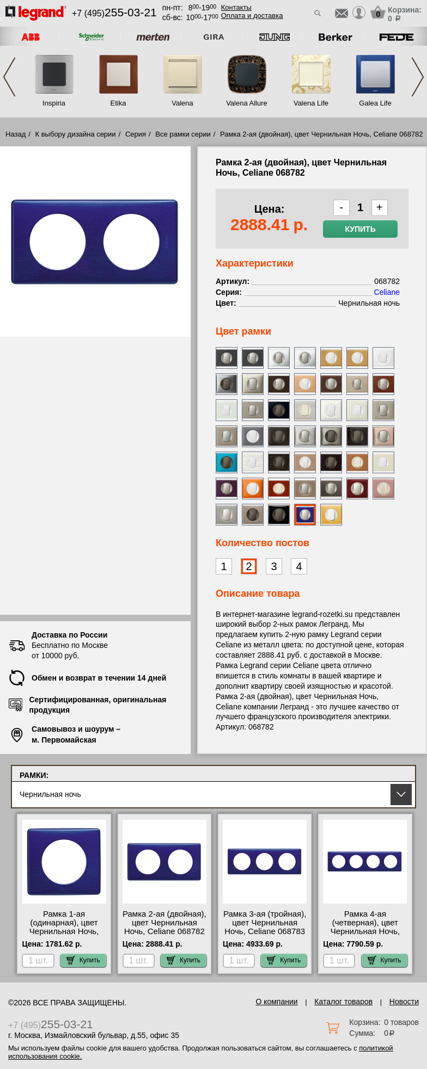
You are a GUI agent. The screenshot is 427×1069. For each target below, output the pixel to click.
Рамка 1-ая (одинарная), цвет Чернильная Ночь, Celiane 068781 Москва (64, 931)
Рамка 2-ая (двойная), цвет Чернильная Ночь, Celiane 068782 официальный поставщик (164, 931)
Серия (135, 134)
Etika (118, 103)
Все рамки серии (182, 134)
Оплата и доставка (252, 15)
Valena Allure (246, 103)
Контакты (236, 7)
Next (417, 77)
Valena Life (311, 103)
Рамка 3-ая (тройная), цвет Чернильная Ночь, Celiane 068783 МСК (264, 927)
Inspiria (53, 103)
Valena (182, 103)
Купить (360, 229)
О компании (276, 1001)
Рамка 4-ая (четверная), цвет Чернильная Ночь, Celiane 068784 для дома (365, 931)
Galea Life (375, 103)
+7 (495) (114, 13)
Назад (15, 134)
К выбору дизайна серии (75, 134)
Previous (9, 77)
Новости (404, 1001)
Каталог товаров (343, 1001)
